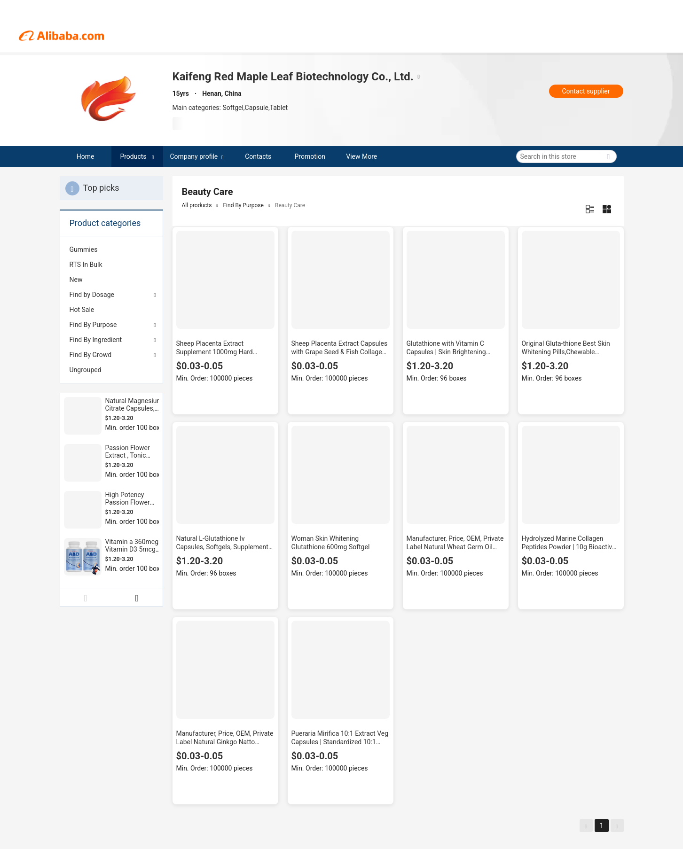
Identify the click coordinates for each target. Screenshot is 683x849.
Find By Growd (91, 354)
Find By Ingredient (96, 339)
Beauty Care (290, 205)
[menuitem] (111, 249)
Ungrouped (86, 370)
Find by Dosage (92, 294)
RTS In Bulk (86, 264)
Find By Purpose (93, 324)
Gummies (84, 249)
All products (197, 205)
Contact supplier (586, 91)
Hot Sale (82, 309)
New (76, 279)
